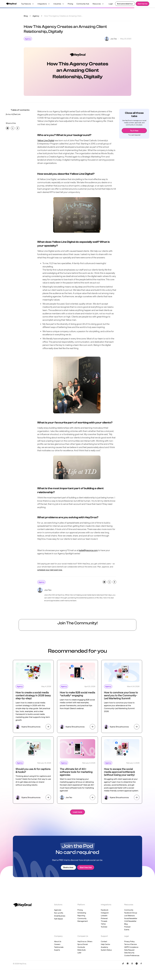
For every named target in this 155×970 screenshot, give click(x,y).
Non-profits (58, 913)
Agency (36, 16)
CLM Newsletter (130, 921)
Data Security (129, 953)
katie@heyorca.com (88, 550)
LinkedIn (104, 916)
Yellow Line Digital (45, 140)
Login (111, 4)
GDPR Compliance (131, 947)
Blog (26, 16)
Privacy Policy (129, 941)
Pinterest (104, 918)
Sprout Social (82, 944)
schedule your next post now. (49, 570)
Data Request (129, 950)
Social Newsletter (130, 918)
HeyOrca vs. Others (84, 941)
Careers (57, 944)
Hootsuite (81, 947)
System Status (106, 950)
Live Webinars (129, 916)
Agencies (57, 910)
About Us (57, 941)
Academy (104, 947)
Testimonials (58, 947)
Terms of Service (130, 944)
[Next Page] (77, 812)
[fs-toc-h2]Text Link (13, 114)
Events (126, 930)
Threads (104, 921)
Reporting (81, 916)
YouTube (104, 927)
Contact (104, 941)
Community (128, 910)
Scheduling (81, 913)
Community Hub (82, 4)
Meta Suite (81, 950)
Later (79, 953)
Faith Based (58, 919)
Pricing (70, 4)
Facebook (104, 910)
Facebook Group (130, 913)
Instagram (105, 913)
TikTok (103, 924)
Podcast (127, 927)
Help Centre (105, 944)
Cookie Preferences (131, 955)
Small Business (59, 916)
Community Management (82, 919)
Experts (57, 950)
